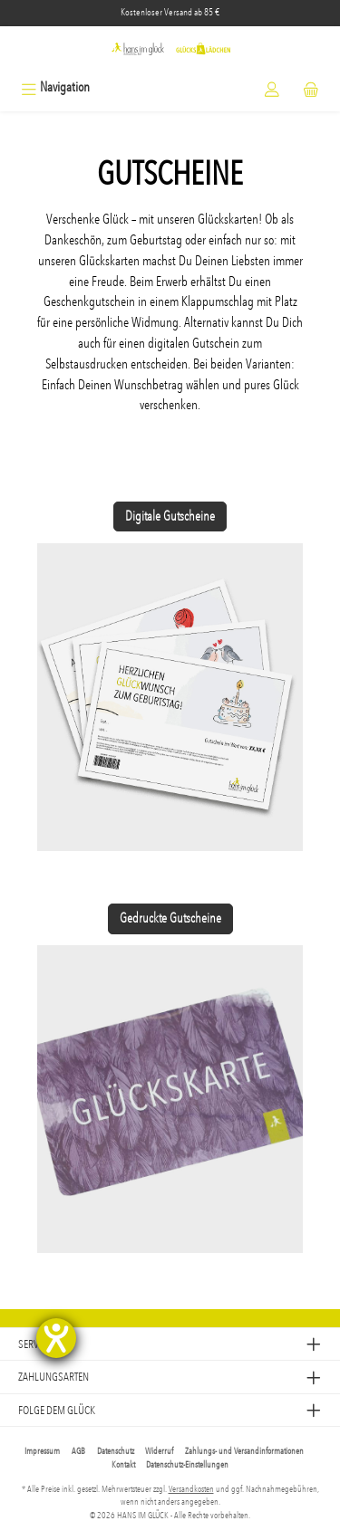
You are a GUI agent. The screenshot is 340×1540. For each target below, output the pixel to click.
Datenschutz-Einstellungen (187, 1465)
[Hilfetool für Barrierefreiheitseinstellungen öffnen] (56, 1338)
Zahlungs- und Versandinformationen (244, 1451)
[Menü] (55, 87)
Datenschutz (115, 1451)
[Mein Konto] (272, 87)
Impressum (42, 1451)
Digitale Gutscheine (170, 516)
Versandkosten (191, 1489)
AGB (78, 1451)
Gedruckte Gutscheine (170, 918)
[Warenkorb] (311, 87)
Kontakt (123, 1465)
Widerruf (159, 1451)
